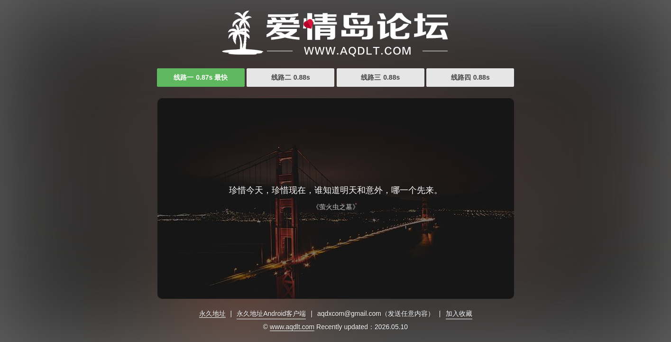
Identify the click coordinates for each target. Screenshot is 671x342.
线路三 (380, 77)
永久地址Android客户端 (271, 313)
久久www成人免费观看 (336, 33)
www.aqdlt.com (292, 327)
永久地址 (212, 313)
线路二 (290, 77)
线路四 (470, 77)
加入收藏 (459, 313)
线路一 (201, 77)
